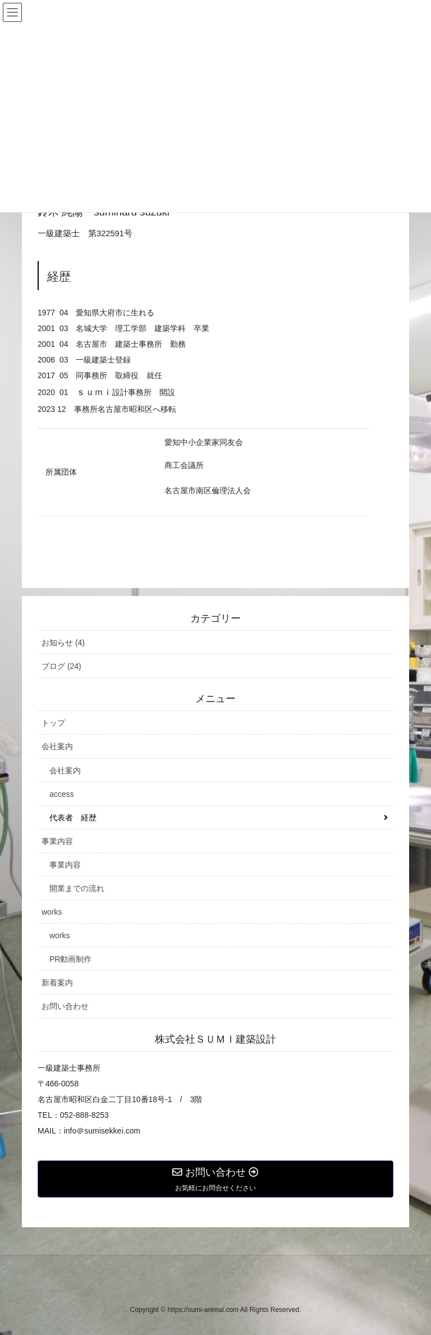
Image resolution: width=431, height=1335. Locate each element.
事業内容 (57, 841)
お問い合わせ (65, 1006)
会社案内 (57, 746)
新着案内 (57, 982)
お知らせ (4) (63, 642)
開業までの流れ (76, 888)
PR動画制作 (70, 959)
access (61, 794)
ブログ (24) (61, 666)
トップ (53, 722)
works (52, 911)
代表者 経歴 (73, 817)
